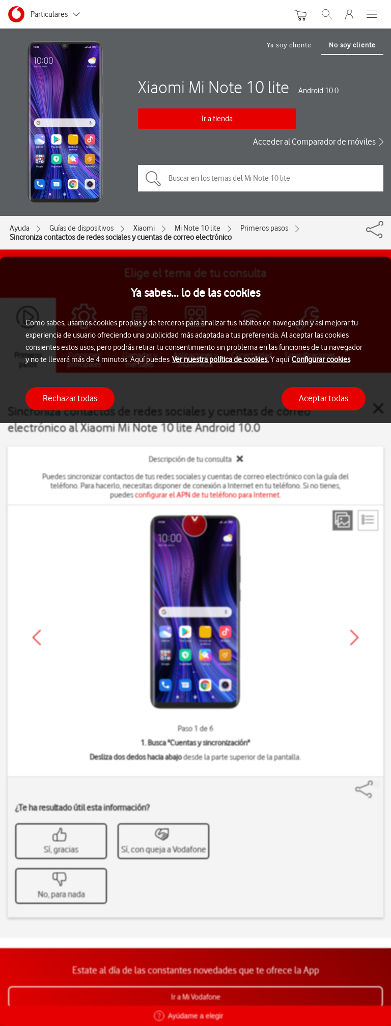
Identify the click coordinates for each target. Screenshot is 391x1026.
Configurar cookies (321, 359)
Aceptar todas (323, 398)
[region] (195, 641)
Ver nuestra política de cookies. (220, 359)
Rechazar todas (70, 398)
